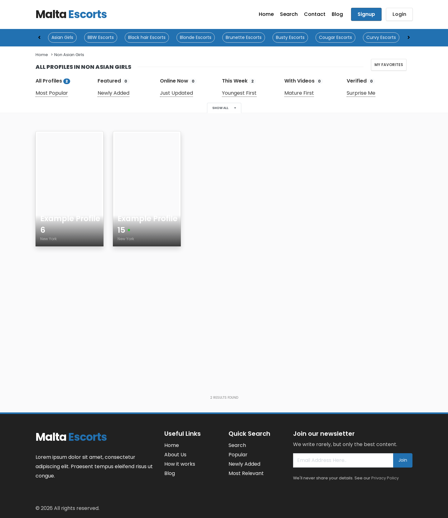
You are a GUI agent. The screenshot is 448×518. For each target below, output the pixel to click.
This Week (239, 80)
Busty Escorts (290, 37)
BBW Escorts (101, 37)
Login (399, 14)
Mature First (299, 93)
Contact (314, 14)
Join (402, 460)
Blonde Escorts (195, 37)
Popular (238, 454)
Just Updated (176, 93)
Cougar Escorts (335, 37)
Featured (113, 80)
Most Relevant (246, 473)
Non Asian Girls (69, 54)
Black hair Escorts (147, 37)
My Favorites (388, 64)
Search (289, 14)
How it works (179, 464)
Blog (337, 14)
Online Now (178, 80)
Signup (366, 14)
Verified (361, 80)
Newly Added (113, 93)
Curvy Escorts (381, 37)
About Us (175, 454)
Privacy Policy (385, 478)
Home (266, 14)
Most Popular (52, 93)
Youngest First (239, 93)
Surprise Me (361, 93)
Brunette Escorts (244, 37)
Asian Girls (62, 37)
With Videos (303, 80)
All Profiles (53, 80)
